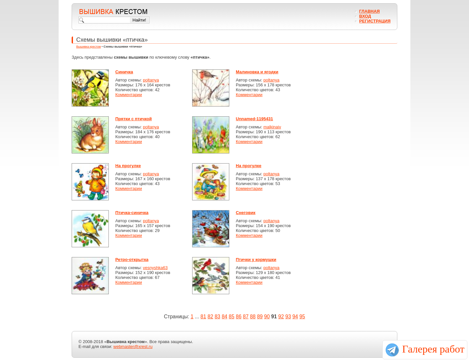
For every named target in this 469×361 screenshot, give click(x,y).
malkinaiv (272, 126)
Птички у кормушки (256, 259)
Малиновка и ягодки (257, 71)
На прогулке (128, 165)
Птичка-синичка (132, 212)
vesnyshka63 (155, 267)
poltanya (151, 80)
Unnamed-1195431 (254, 118)
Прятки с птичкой (133, 118)
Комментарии (128, 94)
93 (288, 316)
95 (302, 316)
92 (281, 316)
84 (224, 316)
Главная (369, 11)
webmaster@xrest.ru (132, 346)
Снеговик (245, 212)
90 (267, 316)
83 (217, 316)
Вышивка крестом (88, 46)
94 (295, 316)
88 (252, 316)
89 (260, 316)
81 (203, 316)
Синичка (124, 71)
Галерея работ (433, 349)
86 (238, 316)
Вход (365, 16)
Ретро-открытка (132, 259)
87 (246, 316)
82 (210, 316)
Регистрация (375, 21)
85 (231, 316)
